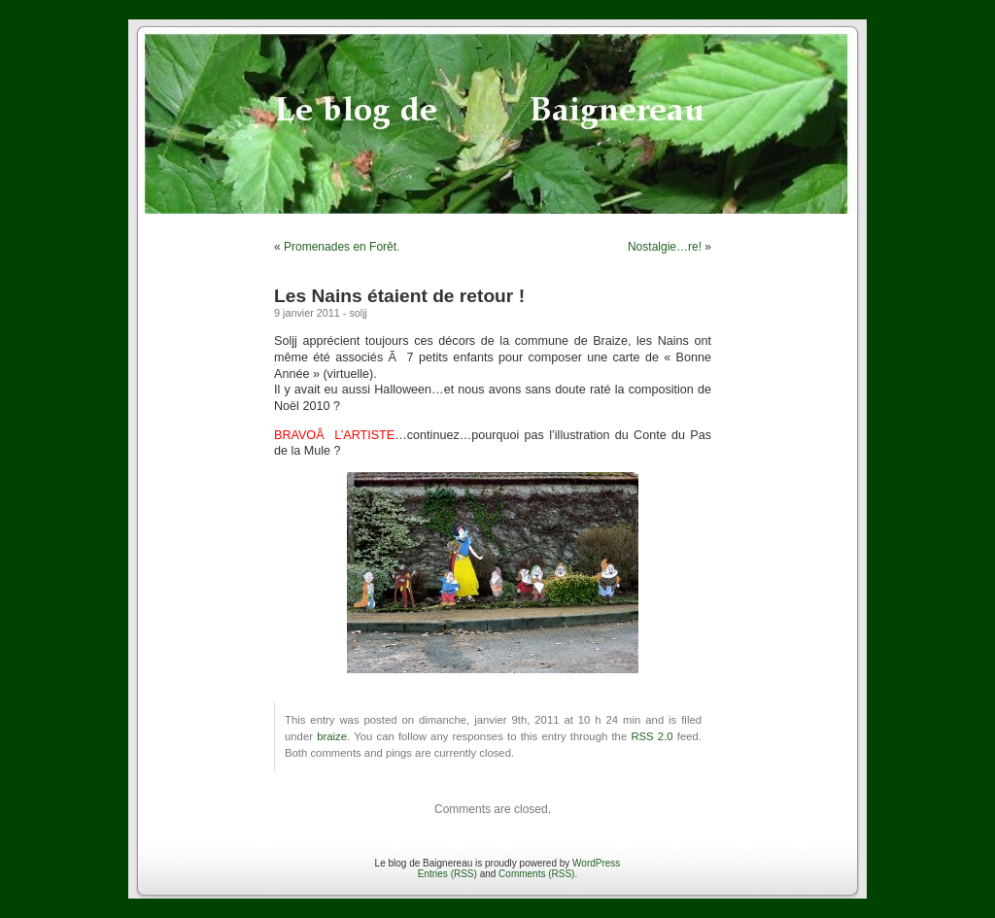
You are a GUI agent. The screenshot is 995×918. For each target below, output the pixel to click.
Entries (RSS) (447, 873)
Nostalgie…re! (665, 247)
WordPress (596, 863)
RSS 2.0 (651, 736)
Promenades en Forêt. (341, 247)
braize (332, 736)
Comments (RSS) (536, 873)
